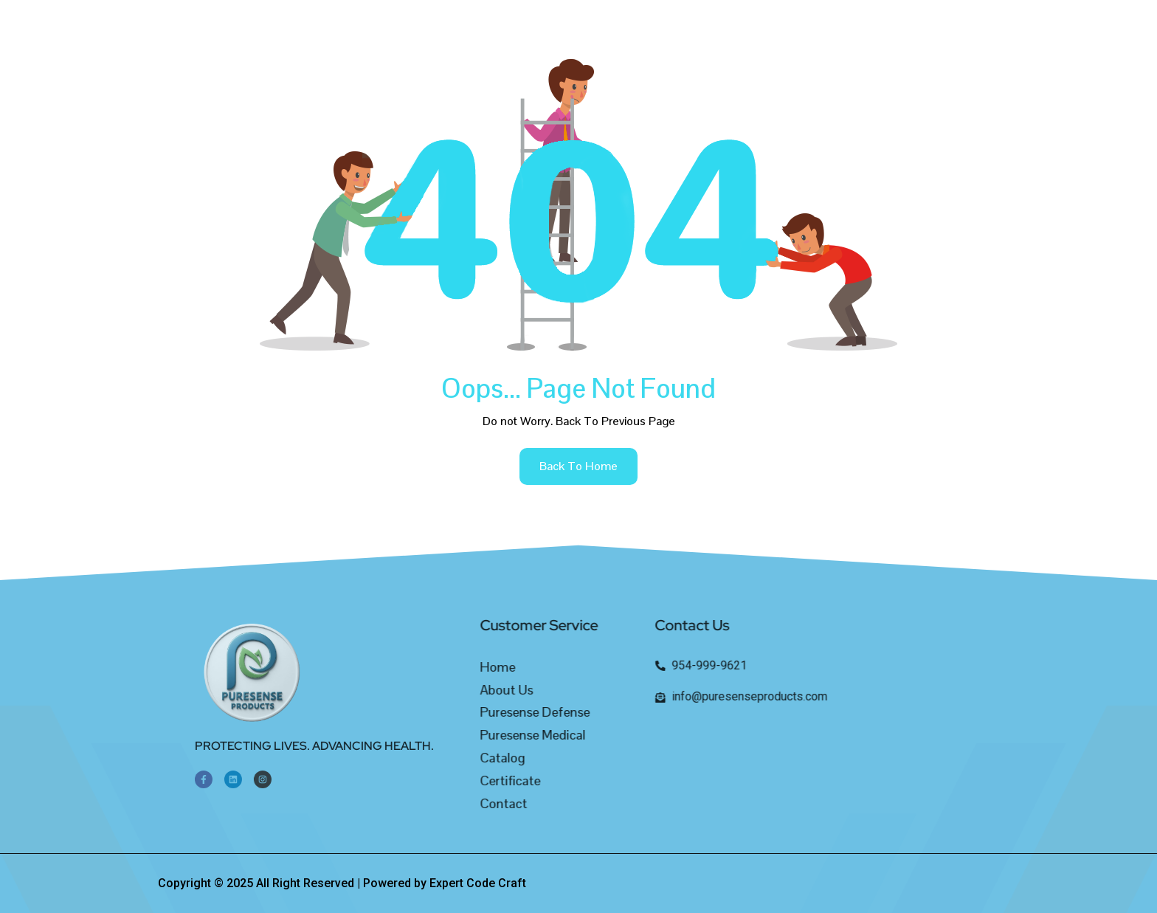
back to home (578, 466)
